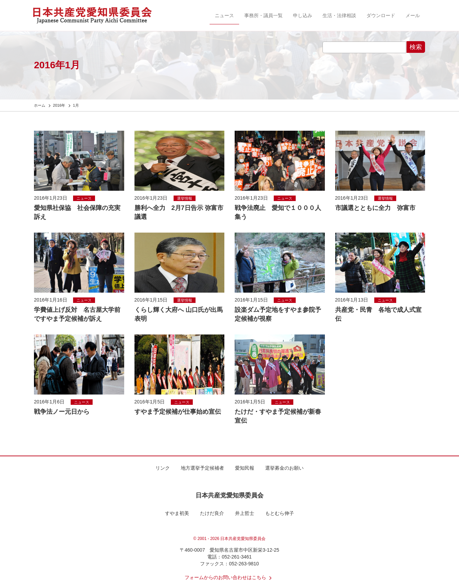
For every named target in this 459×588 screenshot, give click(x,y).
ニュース (224, 15)
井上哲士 (244, 513)
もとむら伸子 (279, 513)
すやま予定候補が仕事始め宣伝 (177, 411)
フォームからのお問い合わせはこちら (229, 577)
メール (412, 15)
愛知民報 (244, 468)
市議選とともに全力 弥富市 (375, 207)
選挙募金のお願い (284, 468)
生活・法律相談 (339, 15)
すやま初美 (177, 513)
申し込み (302, 15)
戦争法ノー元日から (62, 411)
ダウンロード (380, 15)
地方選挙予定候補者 (202, 468)
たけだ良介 (212, 513)
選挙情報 (184, 198)
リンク (162, 468)
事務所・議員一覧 (263, 15)
